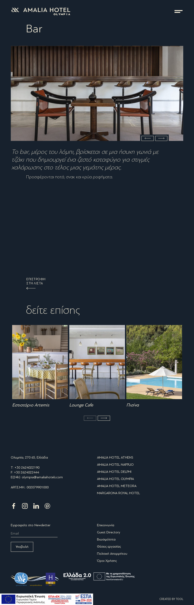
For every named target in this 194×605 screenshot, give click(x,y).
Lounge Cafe (81, 405)
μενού (179, 11)
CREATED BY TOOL (171, 599)
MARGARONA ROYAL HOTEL (118, 493)
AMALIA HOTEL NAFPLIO (115, 464)
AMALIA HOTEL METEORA (116, 486)
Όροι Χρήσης (107, 561)
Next (161, 138)
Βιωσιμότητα (106, 539)
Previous (147, 138)
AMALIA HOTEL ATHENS (115, 457)
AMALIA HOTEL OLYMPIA (115, 479)
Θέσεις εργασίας (109, 546)
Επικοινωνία (105, 525)
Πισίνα (132, 405)
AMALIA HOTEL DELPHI (114, 472)
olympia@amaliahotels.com (42, 477)
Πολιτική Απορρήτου (112, 554)
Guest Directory (108, 532)
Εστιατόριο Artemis (30, 405)
